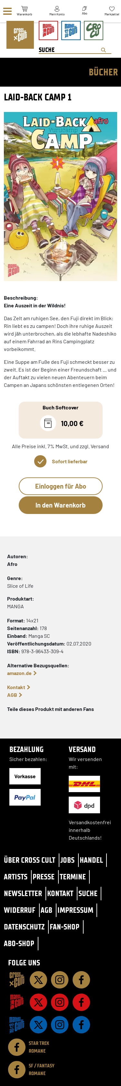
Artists (15, 876)
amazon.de (19, 673)
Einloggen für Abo (60, 486)
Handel (91, 860)
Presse (44, 876)
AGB (12, 695)
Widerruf (19, 910)
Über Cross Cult (29, 860)
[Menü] (7, 11)
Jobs (67, 860)
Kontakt (16, 687)
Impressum (75, 910)
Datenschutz (24, 926)
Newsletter (23, 893)
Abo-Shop (19, 943)
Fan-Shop (64, 926)
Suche (87, 893)
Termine (73, 876)
